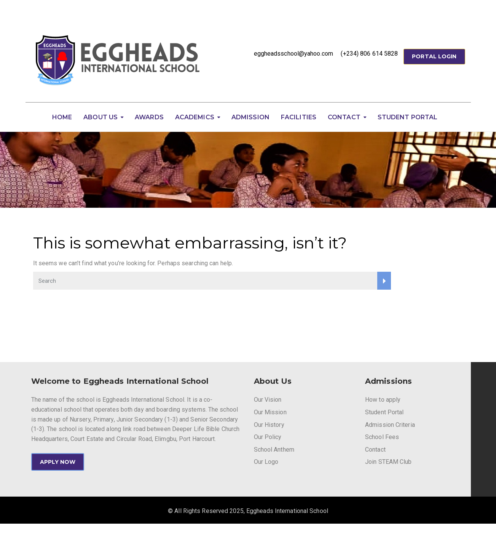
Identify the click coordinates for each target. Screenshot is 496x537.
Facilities (298, 117)
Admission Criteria (390, 424)
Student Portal (407, 117)
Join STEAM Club (388, 461)
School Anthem (274, 449)
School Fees (382, 437)
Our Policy (268, 437)
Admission (250, 117)
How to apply (382, 399)
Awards (149, 117)
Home (62, 117)
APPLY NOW (58, 461)
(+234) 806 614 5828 (369, 53)
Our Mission (270, 412)
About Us (100, 117)
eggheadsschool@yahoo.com (293, 53)
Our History (269, 424)
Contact (344, 117)
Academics (194, 117)
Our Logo (266, 461)
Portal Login (434, 56)
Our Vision (268, 399)
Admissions (388, 381)
